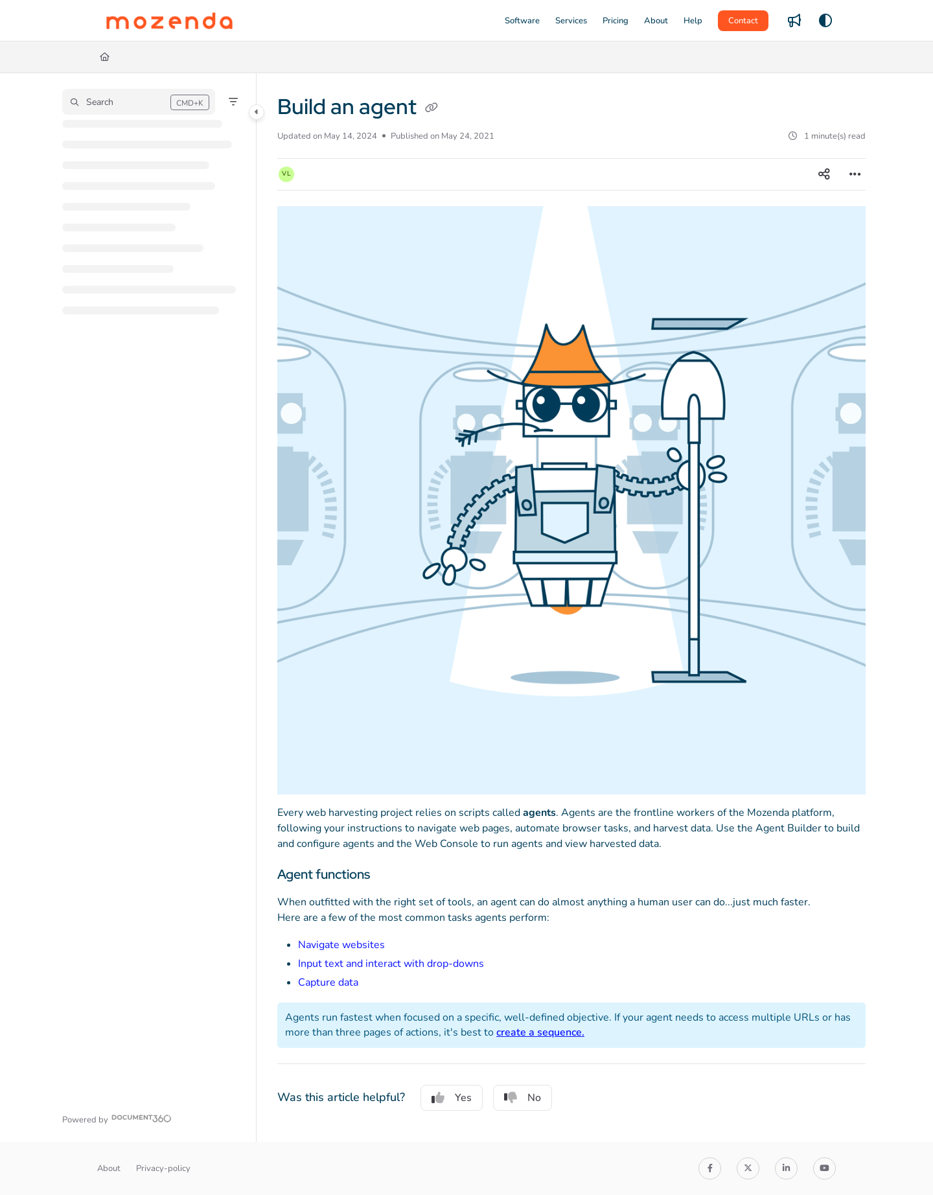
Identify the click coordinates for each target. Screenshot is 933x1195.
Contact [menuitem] (743, 21)
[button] (169, 20)
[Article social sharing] (824, 174)
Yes (452, 1098)
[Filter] (233, 102)
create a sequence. (540, 1032)
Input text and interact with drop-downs (391, 964)
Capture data (328, 982)
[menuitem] (522, 20)
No (522, 1098)
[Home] (104, 57)
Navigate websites (341, 945)
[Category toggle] (256, 112)
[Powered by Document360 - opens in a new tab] (117, 1118)
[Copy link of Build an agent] (431, 109)
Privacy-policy (163, 1168)
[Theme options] (825, 20)
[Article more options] (855, 174)
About (109, 1168)
